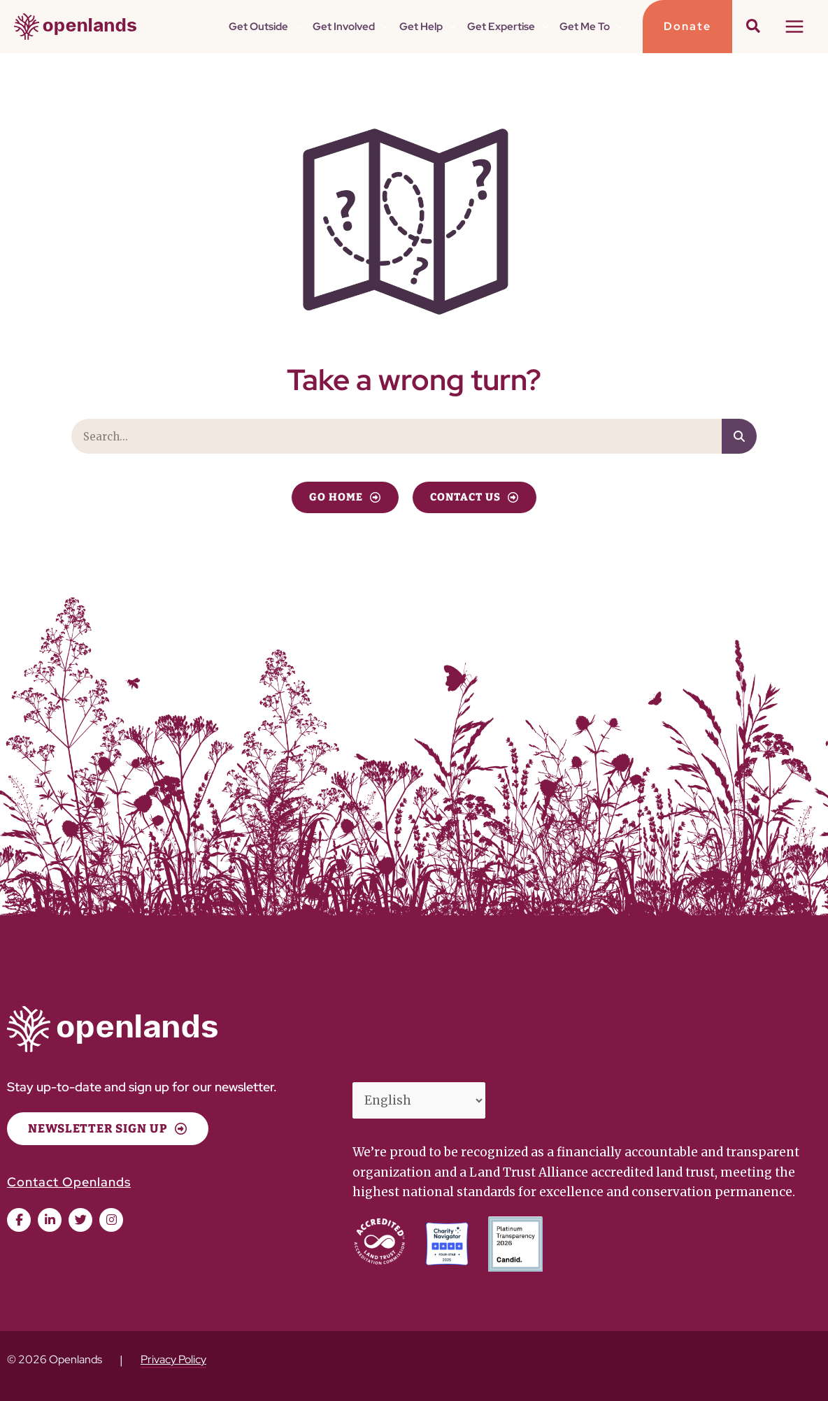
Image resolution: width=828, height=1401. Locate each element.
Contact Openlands (69, 1182)
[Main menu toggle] (795, 26)
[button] (294, 26)
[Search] (739, 436)
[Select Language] (419, 1100)
